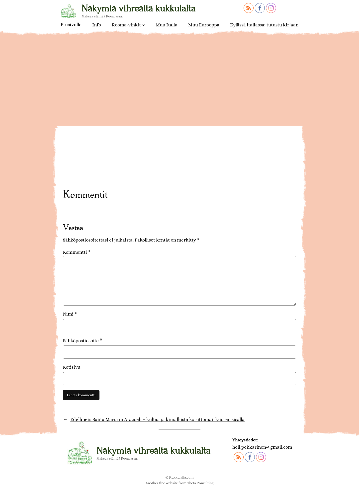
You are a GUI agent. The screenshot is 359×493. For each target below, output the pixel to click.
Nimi (70, 314)
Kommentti (76, 252)
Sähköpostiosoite (82, 340)
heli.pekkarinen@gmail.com (262, 447)
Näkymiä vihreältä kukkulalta (138, 8)
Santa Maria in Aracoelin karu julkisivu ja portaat (163, 123)
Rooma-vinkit (126, 24)
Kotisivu (71, 367)
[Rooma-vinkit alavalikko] (143, 24)
